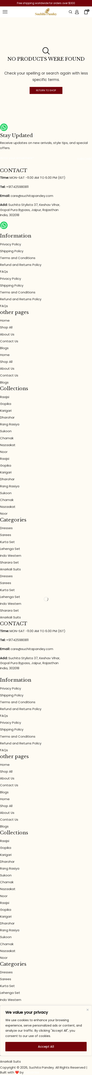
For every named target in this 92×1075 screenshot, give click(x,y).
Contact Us (9, 341)
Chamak (7, 438)
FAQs (4, 271)
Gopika (5, 403)
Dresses (6, 528)
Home (5, 320)
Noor (4, 452)
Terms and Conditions (17, 258)
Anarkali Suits (10, 569)
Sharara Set (9, 562)
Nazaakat (7, 445)
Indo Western (10, 555)
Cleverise (31, 1072)
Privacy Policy (10, 244)
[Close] (88, 1010)
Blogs (4, 348)
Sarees (5, 535)
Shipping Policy (11, 251)
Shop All (6, 327)
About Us (7, 334)
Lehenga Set (10, 548)
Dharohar (7, 417)
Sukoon (6, 431)
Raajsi (4, 397)
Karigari (6, 410)
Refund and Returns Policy (20, 264)
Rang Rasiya (9, 424)
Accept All (46, 1046)
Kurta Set (7, 542)
